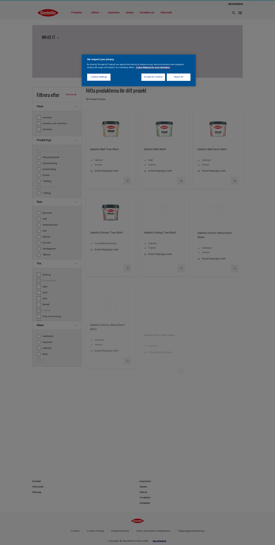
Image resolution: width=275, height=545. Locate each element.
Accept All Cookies (153, 77)
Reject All (178, 77)
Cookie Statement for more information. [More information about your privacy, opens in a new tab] (153, 68)
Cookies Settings (99, 77)
